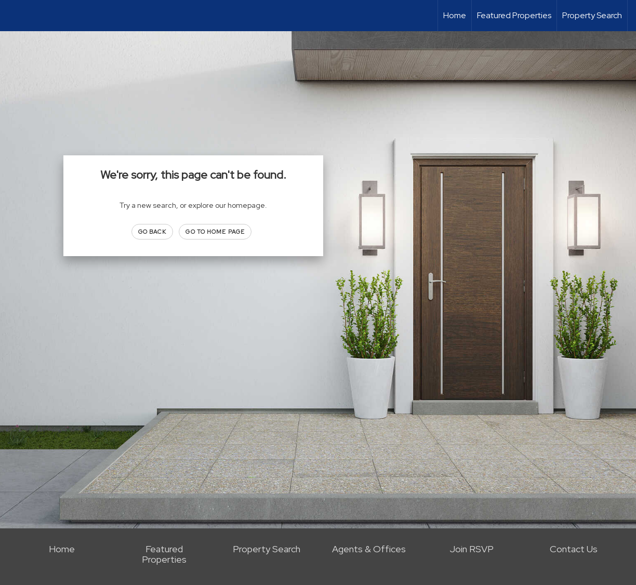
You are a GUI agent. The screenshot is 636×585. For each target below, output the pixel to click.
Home (454, 15)
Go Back (152, 231)
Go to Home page (215, 231)
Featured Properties (514, 15)
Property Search (592, 15)
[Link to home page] (13, 15)
